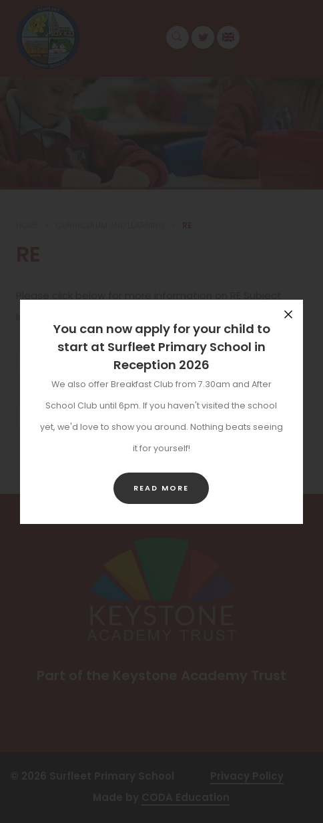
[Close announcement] (288, 314)
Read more (161, 488)
